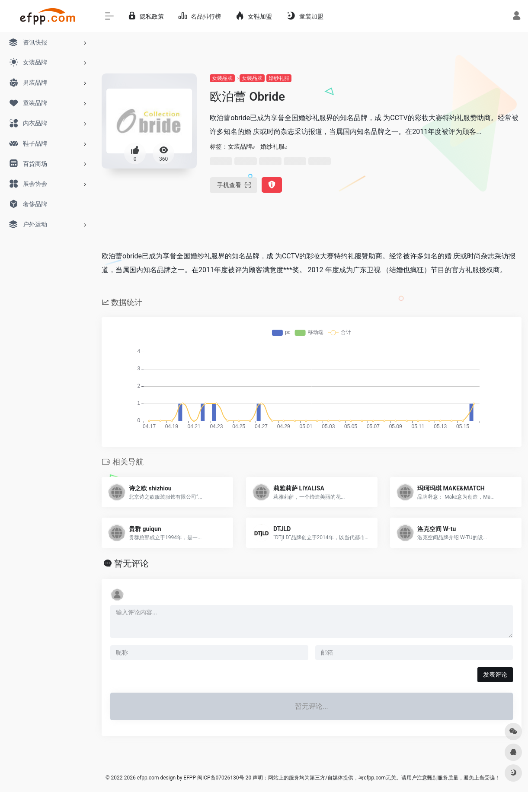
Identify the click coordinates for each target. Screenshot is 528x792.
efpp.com (148, 778)
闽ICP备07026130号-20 (223, 778)
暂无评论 (131, 563)
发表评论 (495, 674)
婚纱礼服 (279, 78)
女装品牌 (222, 78)
